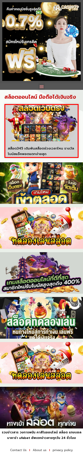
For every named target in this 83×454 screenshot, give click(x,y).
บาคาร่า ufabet (18, 438)
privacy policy (63, 450)
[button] (41, 86)
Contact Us (18, 450)
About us (39, 450)
